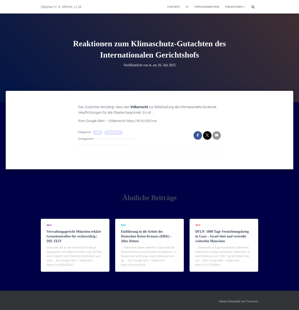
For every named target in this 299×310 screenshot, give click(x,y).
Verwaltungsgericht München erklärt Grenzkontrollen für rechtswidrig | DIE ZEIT (74, 236)
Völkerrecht (113, 132)
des (98, 138)
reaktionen (114, 145)
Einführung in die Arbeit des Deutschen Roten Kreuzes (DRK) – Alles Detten (146, 236)
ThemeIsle (252, 301)
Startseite (173, 7)
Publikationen (235, 7)
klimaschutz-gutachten (92, 145)
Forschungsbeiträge (206, 7)
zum (124, 145)
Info (98, 132)
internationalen (127, 138)
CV (187, 7)
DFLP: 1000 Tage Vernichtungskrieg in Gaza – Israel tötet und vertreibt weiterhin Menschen (222, 236)
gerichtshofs (109, 138)
